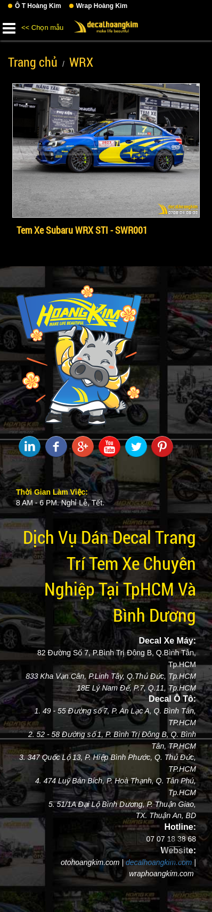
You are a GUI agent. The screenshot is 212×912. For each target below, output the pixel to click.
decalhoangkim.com (159, 862)
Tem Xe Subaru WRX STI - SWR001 (82, 230)
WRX (81, 61)
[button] (9, 26)
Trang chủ (33, 61)
